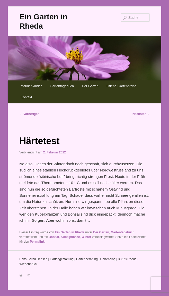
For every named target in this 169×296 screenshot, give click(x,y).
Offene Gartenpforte (121, 86)
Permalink (37, 241)
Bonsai (54, 237)
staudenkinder (31, 86)
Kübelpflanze (70, 237)
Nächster (141, 114)
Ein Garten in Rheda (69, 232)
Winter (86, 237)
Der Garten (90, 86)
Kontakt (26, 97)
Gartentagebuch (62, 86)
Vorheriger (29, 114)
